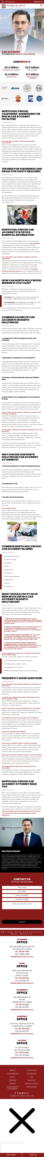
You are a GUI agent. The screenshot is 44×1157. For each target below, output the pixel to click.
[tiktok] (25, 1095)
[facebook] (15, 1095)
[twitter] (22, 1095)
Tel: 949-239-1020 (22, 979)
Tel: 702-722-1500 (22, 1054)
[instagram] (18, 1095)
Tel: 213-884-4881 (22, 952)
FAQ (31, 1078)
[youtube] (28, 1095)
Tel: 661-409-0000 (22, 1030)
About (12, 1072)
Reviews (31, 1082)
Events (12, 1085)
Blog (12, 1078)
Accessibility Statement (12, 1089)
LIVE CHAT (11, 1155)
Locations (32, 1072)
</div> (12, 1150)
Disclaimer (31, 1088)
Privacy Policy (31, 1085)
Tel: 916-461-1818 (22, 1005)
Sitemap (12, 1082)
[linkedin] (20, 1095)
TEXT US (33, 1155)
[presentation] (15, 914)
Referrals (31, 1075)
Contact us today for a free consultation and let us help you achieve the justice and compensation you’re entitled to (21, 813)
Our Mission (12, 1075)
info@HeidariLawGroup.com (22, 957)
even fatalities (35, 243)
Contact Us (38, 2)
